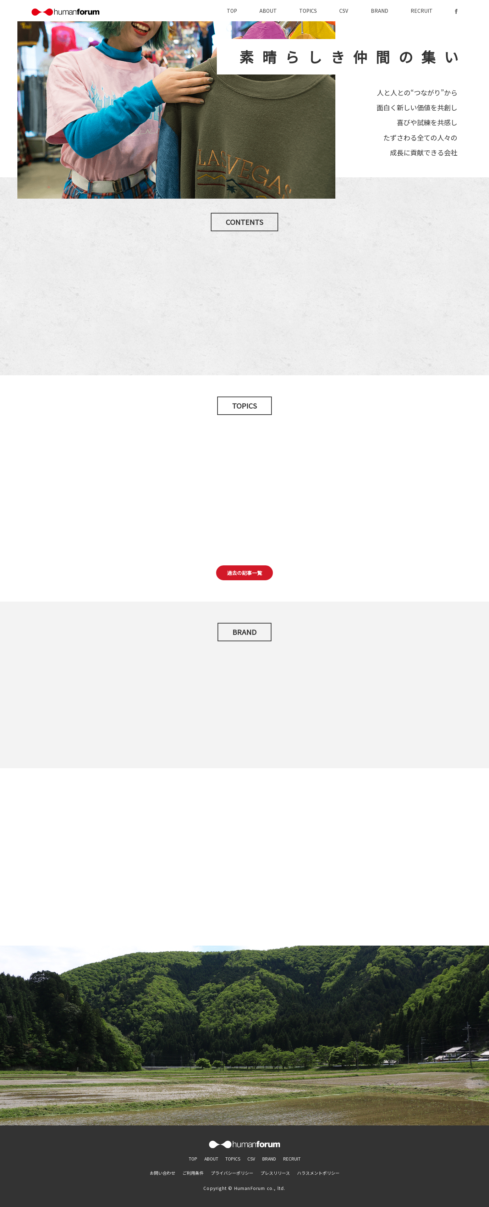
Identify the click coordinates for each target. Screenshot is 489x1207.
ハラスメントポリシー (318, 1173)
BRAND (379, 10)
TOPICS (308, 10)
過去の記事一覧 (244, 572)
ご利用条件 (193, 1173)
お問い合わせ (162, 1173)
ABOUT (268, 10)
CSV (343, 10)
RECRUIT (422, 10)
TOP (232, 10)
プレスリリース (275, 1173)
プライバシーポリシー (232, 1173)
